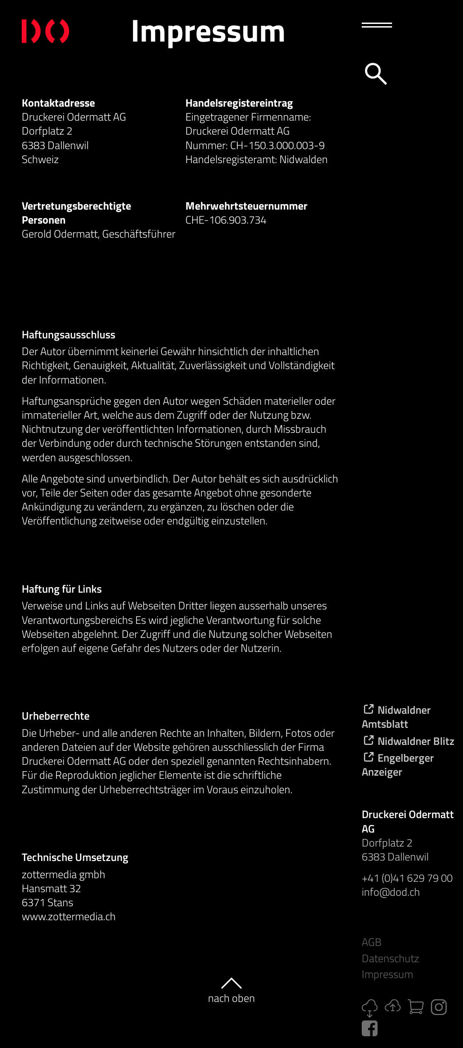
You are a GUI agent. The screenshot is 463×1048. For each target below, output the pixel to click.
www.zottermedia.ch (69, 916)
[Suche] (374, 72)
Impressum (387, 974)
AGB (372, 942)
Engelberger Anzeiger (398, 764)
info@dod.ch (391, 892)
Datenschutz (390, 958)
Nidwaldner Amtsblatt (396, 717)
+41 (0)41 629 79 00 (407, 878)
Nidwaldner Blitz (408, 741)
